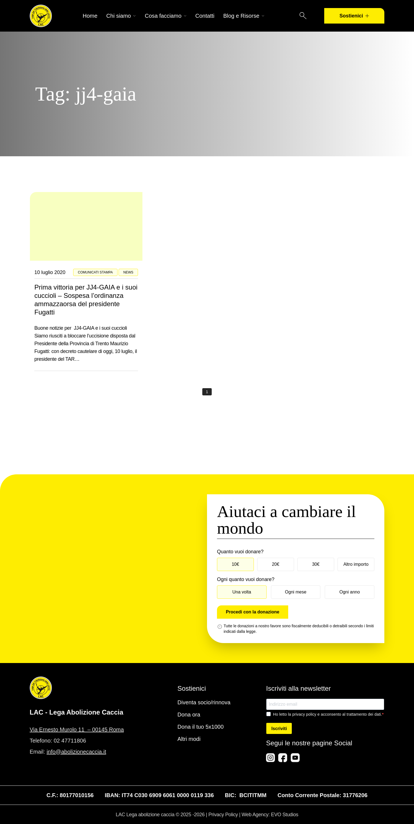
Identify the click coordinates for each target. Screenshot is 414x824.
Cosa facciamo (165, 16)
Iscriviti (279, 728)
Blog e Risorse (243, 16)
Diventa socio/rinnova (203, 702)
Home (90, 16)
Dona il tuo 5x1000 (200, 727)
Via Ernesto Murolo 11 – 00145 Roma (77, 729)
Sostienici (354, 16)
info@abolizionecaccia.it (76, 752)
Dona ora (188, 715)
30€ (316, 564)
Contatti (204, 16)
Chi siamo (121, 16)
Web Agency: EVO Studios (270, 814)
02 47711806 (70, 741)
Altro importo (356, 564)
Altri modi (188, 739)
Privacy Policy (223, 814)
